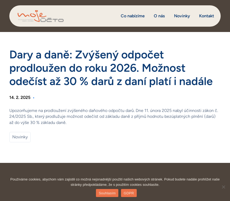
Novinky (20, 136)
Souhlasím (107, 193)
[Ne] (223, 187)
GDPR (129, 193)
